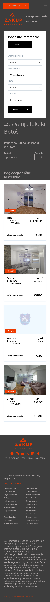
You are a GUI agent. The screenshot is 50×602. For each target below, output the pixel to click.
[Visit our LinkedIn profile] (32, 453)
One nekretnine (31, 517)
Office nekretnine (10, 498)
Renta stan (8, 520)
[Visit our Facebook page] (12, 453)
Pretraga (20, 109)
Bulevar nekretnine (33, 495)
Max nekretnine (31, 511)
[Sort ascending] (37, 157)
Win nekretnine (31, 504)
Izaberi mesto (17, 100)
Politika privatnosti (15, 458)
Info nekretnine (31, 491)
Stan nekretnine (10, 507)
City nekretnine (31, 488)
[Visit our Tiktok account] (38, 453)
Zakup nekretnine (32, 520)
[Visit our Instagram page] (17, 453)
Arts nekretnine (10, 517)
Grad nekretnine (10, 488)
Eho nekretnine (31, 501)
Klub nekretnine (10, 501)
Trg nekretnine (31, 514)
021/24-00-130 (31, 21)
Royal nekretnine (10, 495)
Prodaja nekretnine (11, 523)
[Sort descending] (41, 157)
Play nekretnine (10, 511)
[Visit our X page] (27, 453)
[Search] (26, 6)
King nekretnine (10, 514)
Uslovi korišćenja (36, 458)
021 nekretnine (9, 491)
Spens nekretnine (10, 504)
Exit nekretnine (31, 507)
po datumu (11, 157)
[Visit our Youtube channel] (22, 453)
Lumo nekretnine (32, 523)
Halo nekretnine (32, 498)
